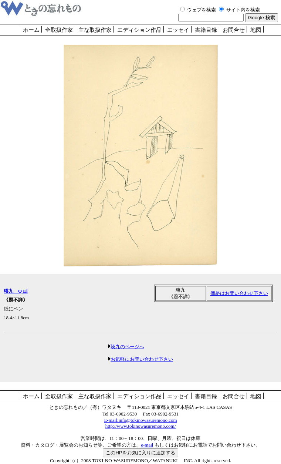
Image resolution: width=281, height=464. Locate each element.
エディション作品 (139, 30)
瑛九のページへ (127, 346)
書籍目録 (206, 30)
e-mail (147, 445)
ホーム (31, 30)
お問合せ (234, 30)
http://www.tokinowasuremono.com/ (140, 426)
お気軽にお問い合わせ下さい (142, 359)
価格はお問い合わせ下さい (239, 293)
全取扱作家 (59, 30)
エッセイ (178, 30)
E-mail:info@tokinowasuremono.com (140, 420)
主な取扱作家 (95, 30)
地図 (255, 30)
